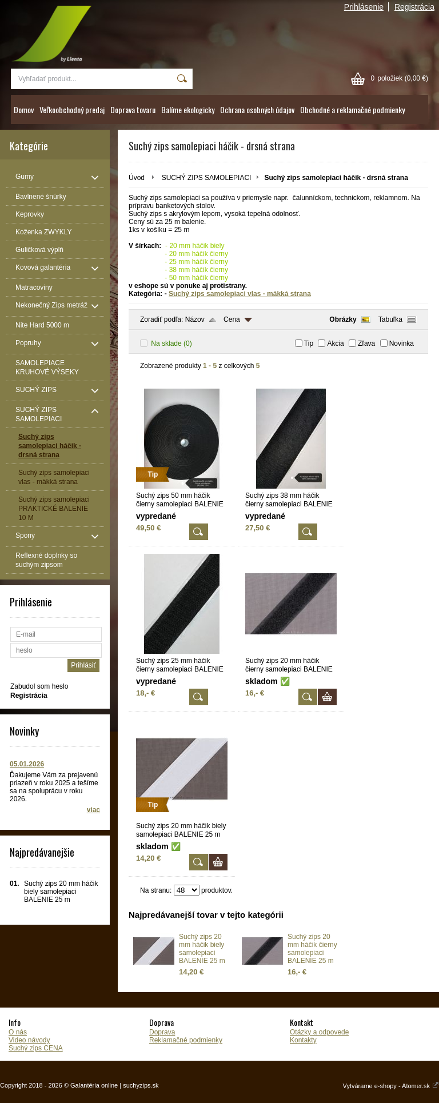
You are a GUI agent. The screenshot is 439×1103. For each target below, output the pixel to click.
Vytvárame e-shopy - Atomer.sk (391, 1085)
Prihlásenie (364, 6)
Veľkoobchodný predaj (72, 109)
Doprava (162, 1032)
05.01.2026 (27, 764)
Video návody (29, 1040)
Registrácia (414, 6)
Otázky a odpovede (319, 1032)
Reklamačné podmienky (185, 1040)
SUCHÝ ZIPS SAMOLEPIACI (207, 178)
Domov (24, 109)
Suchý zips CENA (36, 1048)
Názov (195, 319)
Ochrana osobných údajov (257, 109)
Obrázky (342, 319)
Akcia (335, 343)
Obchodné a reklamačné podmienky (352, 109)
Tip (308, 343)
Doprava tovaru (132, 109)
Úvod (137, 178)
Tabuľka (390, 319)
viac (93, 810)
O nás (18, 1032)
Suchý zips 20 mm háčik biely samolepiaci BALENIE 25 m (202, 949)
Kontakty (303, 1040)
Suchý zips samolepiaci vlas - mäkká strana (240, 294)
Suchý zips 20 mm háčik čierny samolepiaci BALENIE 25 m (312, 949)
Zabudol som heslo (39, 686)
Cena (232, 319)
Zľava (366, 343)
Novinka (401, 343)
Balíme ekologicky (187, 109)
